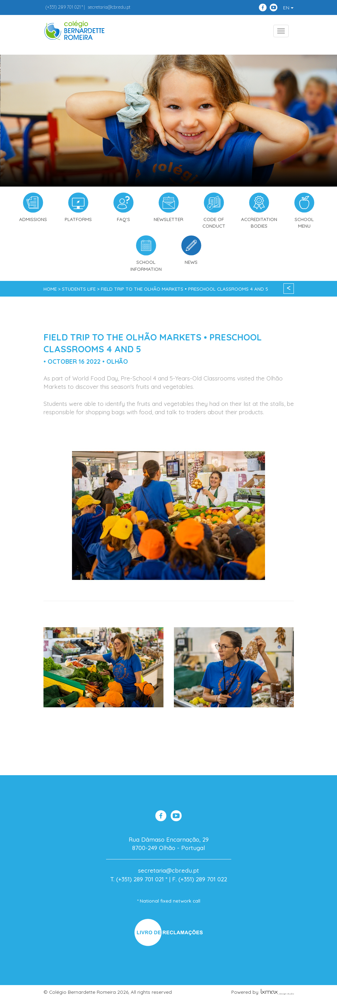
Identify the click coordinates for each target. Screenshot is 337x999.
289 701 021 (63, 7)
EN (288, 8)
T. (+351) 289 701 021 (137, 879)
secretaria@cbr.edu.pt (109, 7)
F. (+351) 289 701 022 (199, 879)
